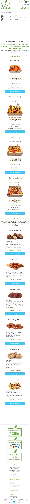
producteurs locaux (25, 50)
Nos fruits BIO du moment (15, 485)
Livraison (11, 494)
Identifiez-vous (25, 4)
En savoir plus (19, 502)
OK (14, 502)
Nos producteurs (13, 486)
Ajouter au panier (15, 91)
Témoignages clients (13, 483)
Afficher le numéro (14, 476)
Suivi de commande (13, 496)
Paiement (12, 493)
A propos (11, 482)
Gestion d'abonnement (14, 497)
